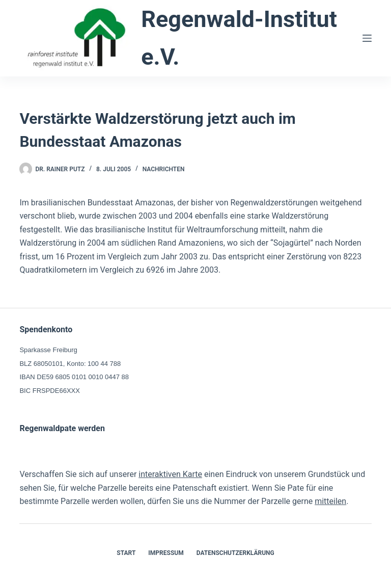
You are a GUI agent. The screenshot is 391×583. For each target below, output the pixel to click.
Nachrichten (164, 169)
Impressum (165, 552)
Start (126, 552)
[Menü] (367, 38)
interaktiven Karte (170, 474)
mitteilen (330, 501)
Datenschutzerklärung (235, 552)
